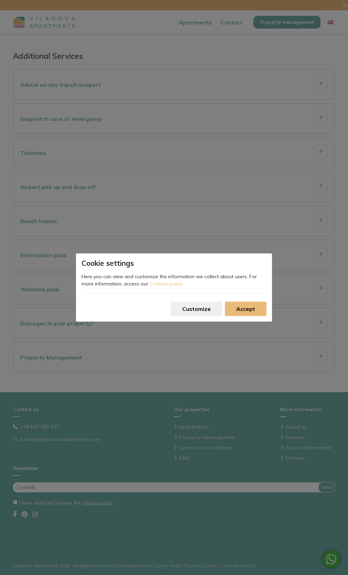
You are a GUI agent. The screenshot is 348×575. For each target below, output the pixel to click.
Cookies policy (166, 284)
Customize (196, 308)
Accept (245, 308)
